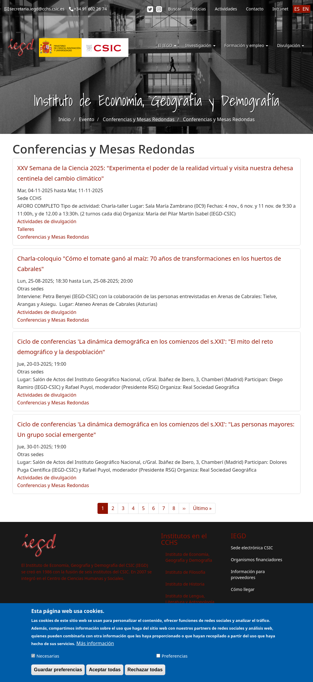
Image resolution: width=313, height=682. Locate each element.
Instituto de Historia (185, 584)
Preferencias (175, 658)
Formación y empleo (246, 45)
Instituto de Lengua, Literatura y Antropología (190, 599)
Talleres (25, 229)
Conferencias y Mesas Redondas (138, 119)
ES (297, 9)
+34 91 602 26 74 (90, 9)
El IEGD (167, 45)
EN (306, 9)
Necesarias (47, 658)
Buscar (174, 9)
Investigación (200, 45)
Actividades (226, 9)
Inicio (64, 119)
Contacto (254, 9)
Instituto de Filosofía (185, 572)
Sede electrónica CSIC (252, 547)
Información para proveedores (248, 574)
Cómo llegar (243, 589)
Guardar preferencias (58, 672)
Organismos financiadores (256, 559)
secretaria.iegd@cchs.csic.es (37, 9)
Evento (86, 119)
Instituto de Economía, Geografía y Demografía (189, 557)
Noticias (198, 9)
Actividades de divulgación (46, 221)
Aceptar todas (105, 672)
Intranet (280, 9)
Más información (95, 645)
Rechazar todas (145, 672)
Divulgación (290, 45)
